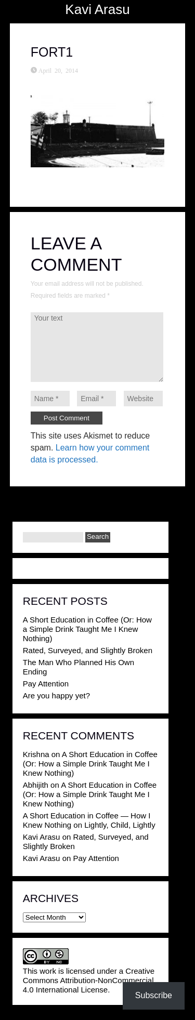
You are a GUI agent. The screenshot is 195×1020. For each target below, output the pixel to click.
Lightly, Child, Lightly (119, 824)
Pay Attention (46, 683)
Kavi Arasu (97, 9)
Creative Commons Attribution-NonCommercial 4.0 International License (88, 980)
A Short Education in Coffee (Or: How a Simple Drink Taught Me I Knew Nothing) (87, 629)
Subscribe (153, 995)
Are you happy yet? (56, 695)
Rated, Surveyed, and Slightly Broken (87, 650)
